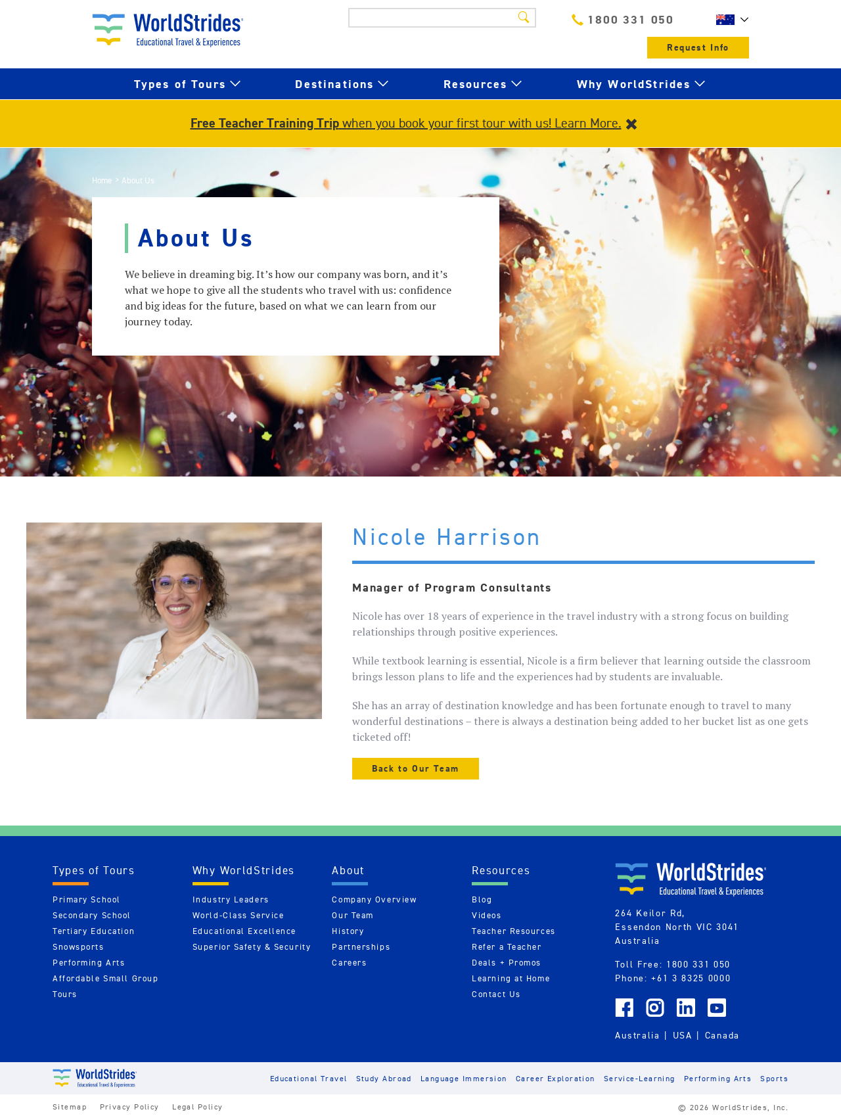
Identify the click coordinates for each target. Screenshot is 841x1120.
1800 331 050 (623, 19)
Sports (774, 1078)
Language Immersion (463, 1078)
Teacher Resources (514, 931)
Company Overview (374, 899)
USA (683, 1035)
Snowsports (78, 947)
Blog (482, 899)
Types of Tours (180, 84)
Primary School (87, 899)
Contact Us (496, 994)
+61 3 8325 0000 (691, 978)
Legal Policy (197, 1106)
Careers (349, 963)
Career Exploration (555, 1078)
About (348, 870)
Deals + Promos (506, 963)
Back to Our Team (415, 769)
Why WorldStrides (634, 84)
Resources (475, 84)
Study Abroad (384, 1078)
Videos (486, 915)
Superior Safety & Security (252, 947)
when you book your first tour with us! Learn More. (406, 123)
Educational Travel (309, 1078)
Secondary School (92, 915)
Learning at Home (511, 978)
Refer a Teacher (506, 947)
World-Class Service (238, 915)
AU (729, 20)
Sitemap (70, 1106)
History (348, 931)
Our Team (352, 915)
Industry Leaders (231, 899)
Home (102, 180)
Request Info (698, 48)
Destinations (334, 84)
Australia (637, 1035)
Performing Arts (89, 963)
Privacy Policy (130, 1106)
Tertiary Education (94, 931)
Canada (722, 1035)
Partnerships (361, 947)
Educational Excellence (244, 931)
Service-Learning (639, 1078)
